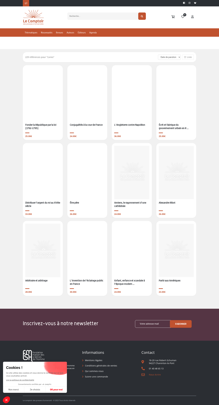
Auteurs (70, 32)
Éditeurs (82, 32)
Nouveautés (46, 32)
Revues (59, 32)
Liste (188, 57)
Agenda (93, 32)
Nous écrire (155, 374)
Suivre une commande (96, 376)
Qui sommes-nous (94, 371)
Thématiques (31, 32)
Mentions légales (93, 360)
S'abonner (180, 324)
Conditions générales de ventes (101, 365)
